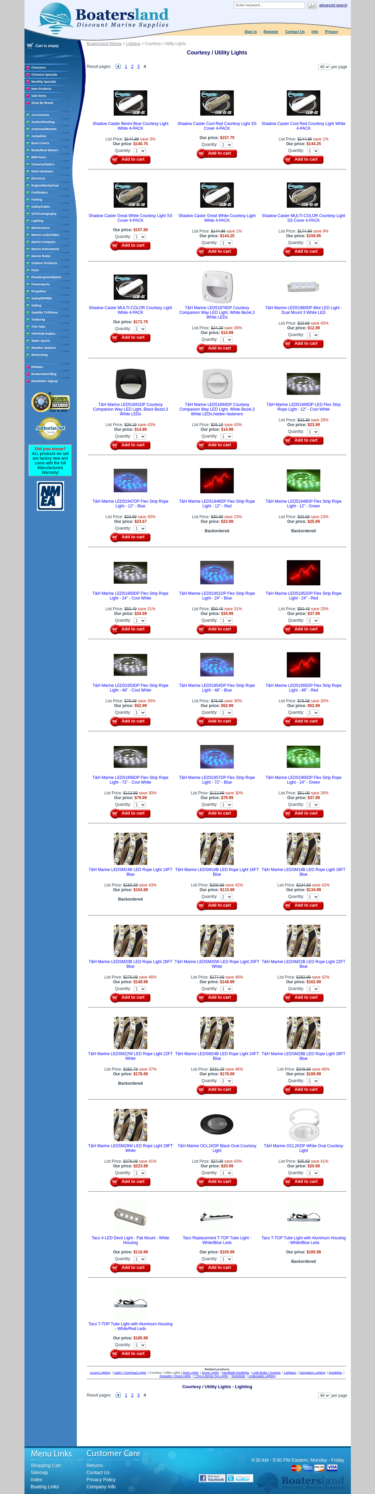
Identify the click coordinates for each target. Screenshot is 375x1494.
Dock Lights (191, 1372)
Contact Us (295, 32)
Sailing (37, 305)
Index (36, 1479)
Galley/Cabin (41, 206)
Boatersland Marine (104, 43)
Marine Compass (44, 242)
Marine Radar (41, 256)
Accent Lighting (100, 1372)
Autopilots (39, 136)
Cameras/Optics (43, 164)
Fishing (37, 199)
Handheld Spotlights (235, 1372)
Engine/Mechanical (45, 185)
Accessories (40, 115)
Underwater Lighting (262, 1376)
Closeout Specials (45, 74)
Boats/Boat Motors (45, 150)
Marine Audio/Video (46, 235)
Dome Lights (210, 1372)
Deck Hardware (42, 171)
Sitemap (39, 1472)
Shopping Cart (46, 1465)
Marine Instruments (45, 249)
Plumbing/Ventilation (46, 277)
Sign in (251, 32)
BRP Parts (39, 157)
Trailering (38, 319)
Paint (35, 270)
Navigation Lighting (312, 1372)
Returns (95, 1465)
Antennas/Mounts (44, 129)
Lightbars (290, 1372)
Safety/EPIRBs (42, 298)
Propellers (39, 291)
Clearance (39, 67)
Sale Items (39, 95)
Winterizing (40, 355)
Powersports (41, 284)
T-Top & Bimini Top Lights (211, 1376)
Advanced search (333, 5)
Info (315, 32)
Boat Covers (40, 143)
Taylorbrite (238, 1376)
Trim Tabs (39, 326)
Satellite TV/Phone (45, 312)
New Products (42, 88)
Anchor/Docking (43, 122)
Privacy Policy (101, 1479)
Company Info (101, 1486)
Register (271, 32)
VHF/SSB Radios (44, 333)
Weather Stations (44, 347)
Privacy (331, 32)
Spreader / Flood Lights (175, 1376)
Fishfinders (40, 192)
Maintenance (41, 228)
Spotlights (335, 1372)
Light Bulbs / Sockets (267, 1372)
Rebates (37, 367)
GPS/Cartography (44, 213)
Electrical (38, 178)
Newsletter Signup (45, 381)
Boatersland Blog (44, 374)
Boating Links (45, 1486)
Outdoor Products (44, 263)
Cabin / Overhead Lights (130, 1372)
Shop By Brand (42, 103)
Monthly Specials (44, 81)
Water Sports (41, 340)
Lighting (38, 220)
